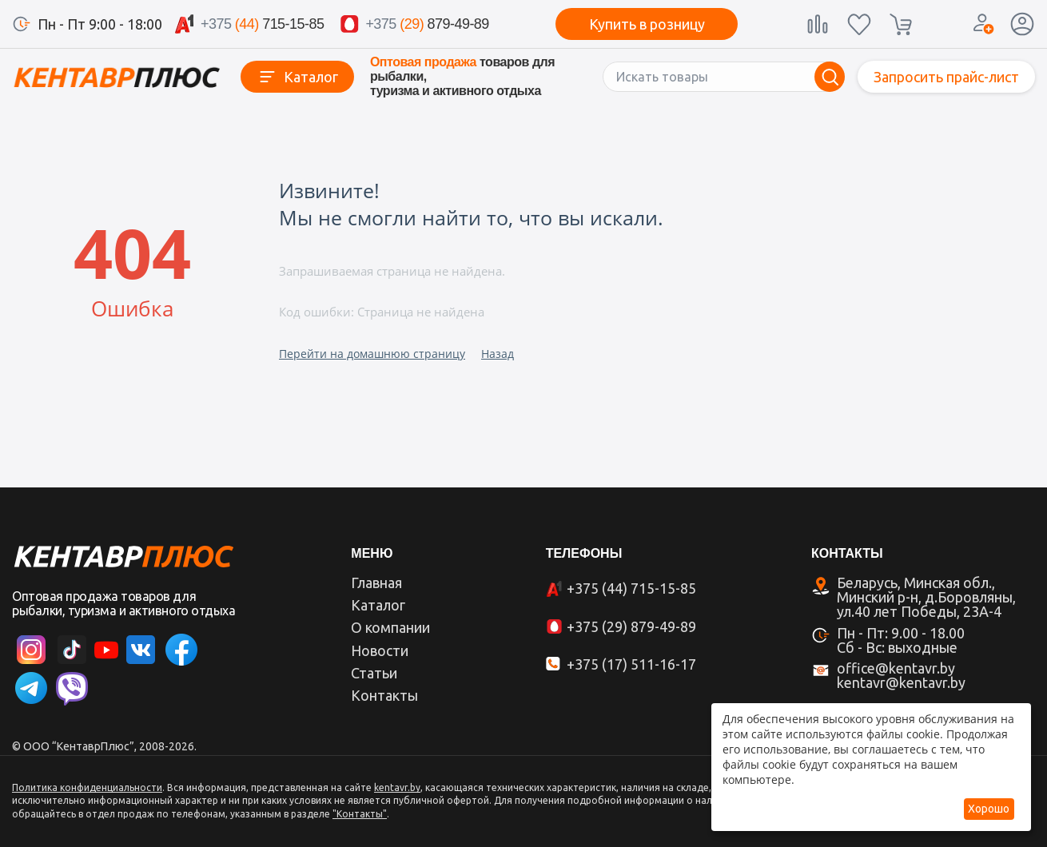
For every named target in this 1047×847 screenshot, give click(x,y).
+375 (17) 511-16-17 (631, 664)
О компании (390, 627)
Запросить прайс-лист (946, 77)
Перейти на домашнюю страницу (372, 353)
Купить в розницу (647, 24)
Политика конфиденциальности (87, 787)
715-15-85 (262, 24)
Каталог (311, 77)
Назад (497, 353)
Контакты (384, 695)
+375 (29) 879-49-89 (631, 626)
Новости (379, 650)
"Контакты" (359, 814)
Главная (376, 583)
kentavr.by (397, 787)
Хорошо (988, 808)
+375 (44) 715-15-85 (631, 588)
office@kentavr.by (896, 668)
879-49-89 (426, 24)
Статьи (374, 673)
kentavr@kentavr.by (901, 682)
